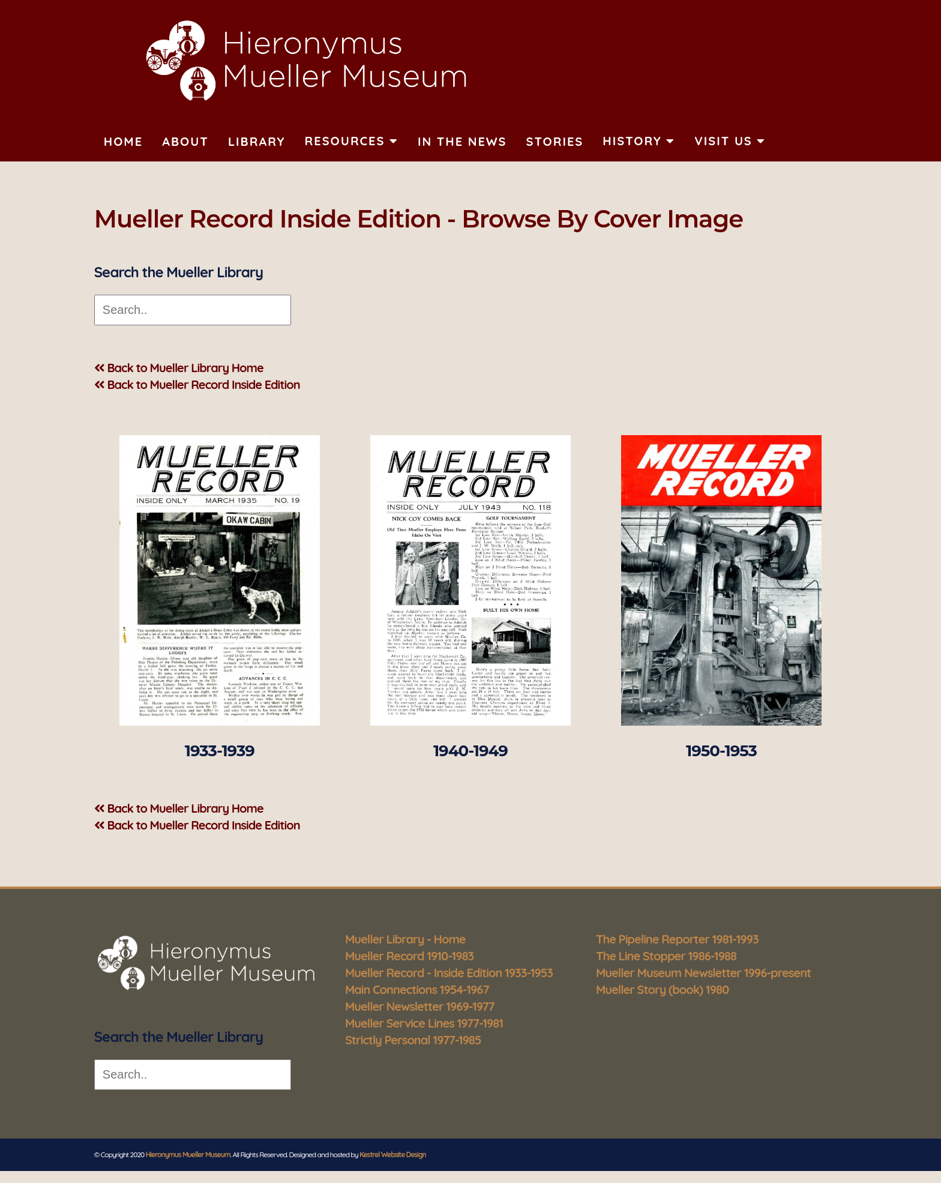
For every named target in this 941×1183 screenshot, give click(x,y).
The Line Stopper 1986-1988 (666, 955)
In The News (462, 141)
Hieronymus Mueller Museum (188, 1154)
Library (257, 141)
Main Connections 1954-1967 (417, 989)
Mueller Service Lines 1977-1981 (424, 1023)
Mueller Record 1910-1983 (409, 955)
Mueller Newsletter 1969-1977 (420, 1006)
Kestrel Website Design (392, 1154)
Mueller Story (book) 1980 (662, 989)
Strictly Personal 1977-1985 (413, 1039)
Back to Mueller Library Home (178, 367)
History (639, 140)
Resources (351, 140)
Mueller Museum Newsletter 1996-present (703, 972)
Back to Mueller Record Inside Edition (197, 384)
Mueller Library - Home (405, 939)
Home (123, 141)
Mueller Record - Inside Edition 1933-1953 (449, 972)
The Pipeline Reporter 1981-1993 (677, 939)
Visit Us (730, 140)
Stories (554, 141)
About (185, 141)
